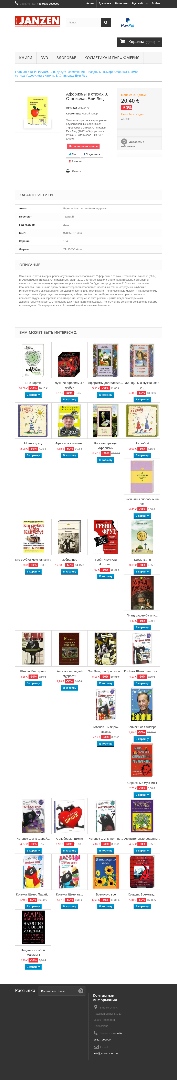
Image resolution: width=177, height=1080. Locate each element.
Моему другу (33, 443)
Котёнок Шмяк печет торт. (142, 671)
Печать (76, 171)
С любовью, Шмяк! (69, 838)
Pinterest (75, 161)
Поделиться (92, 154)
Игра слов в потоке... (69, 443)
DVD (44, 57)
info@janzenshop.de (106, 1053)
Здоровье (66, 57)
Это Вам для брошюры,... (106, 671)
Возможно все (106, 894)
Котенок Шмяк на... (69, 894)
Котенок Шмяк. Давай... (33, 838)
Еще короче (33, 383)
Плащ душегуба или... (142, 615)
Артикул (71, 107)
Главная (21, 72)
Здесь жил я (142, 559)
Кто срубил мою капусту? (33, 559)
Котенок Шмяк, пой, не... (106, 838)
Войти (156, 3)
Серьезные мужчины (142, 782)
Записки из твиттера (142, 727)
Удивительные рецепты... (142, 838)
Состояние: (73, 113)
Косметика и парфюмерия (111, 57)
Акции (90, 3)
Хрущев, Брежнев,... (142, 894)
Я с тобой (142, 443)
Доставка (105, 3)
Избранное (69, 559)
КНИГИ (25, 57)
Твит (73, 154)
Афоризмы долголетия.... (106, 383)
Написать (121, 3)
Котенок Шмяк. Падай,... (33, 894)
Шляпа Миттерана (33, 671)
